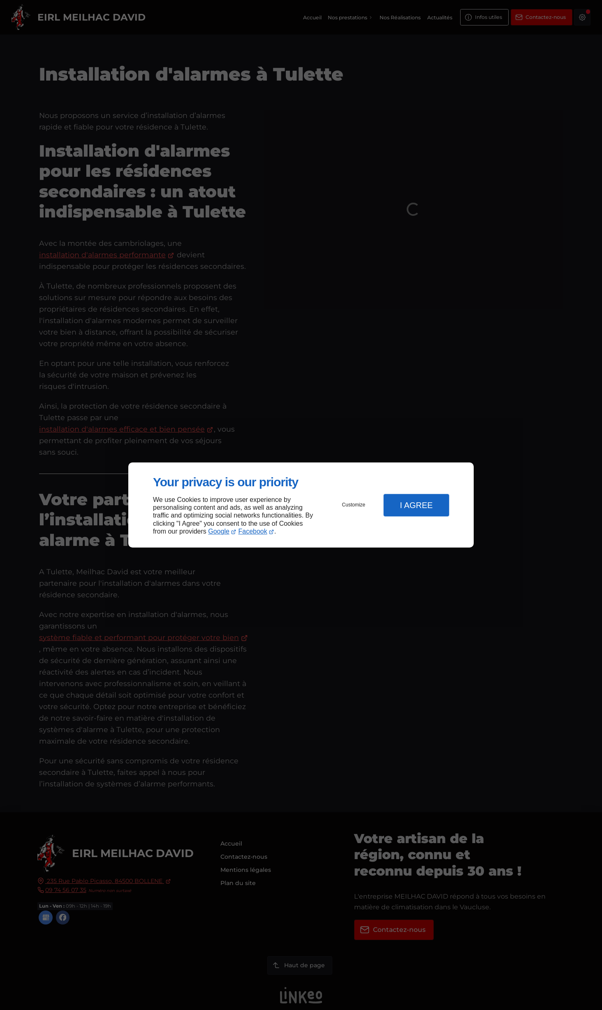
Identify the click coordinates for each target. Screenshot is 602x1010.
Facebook (252, 531)
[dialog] (301, 505)
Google (218, 531)
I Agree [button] (416, 505)
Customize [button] (354, 505)
